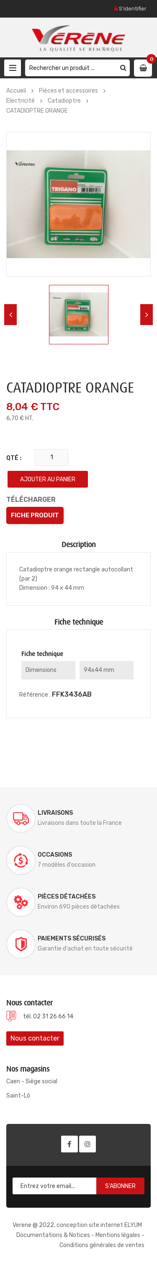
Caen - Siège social (31, 1081)
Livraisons (55, 812)
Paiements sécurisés (72, 938)
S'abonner (120, 1186)
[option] (78, 314)
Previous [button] (10, 314)
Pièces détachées (66, 896)
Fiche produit (35, 515)
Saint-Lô (18, 1095)
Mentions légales (117, 1235)
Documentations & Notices (53, 1235)
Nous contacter (34, 1038)
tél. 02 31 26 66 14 (48, 1016)
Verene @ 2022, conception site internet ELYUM (77, 1225)
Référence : (35, 694)
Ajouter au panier (47, 479)
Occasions (55, 854)
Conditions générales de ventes (101, 1245)
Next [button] (146, 314)
